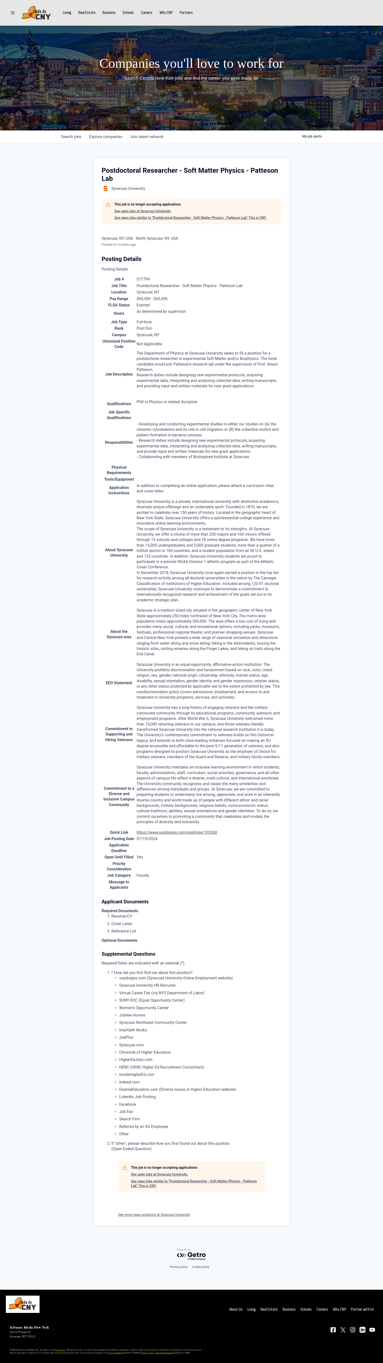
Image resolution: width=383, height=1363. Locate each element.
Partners (186, 13)
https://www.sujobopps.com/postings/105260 (177, 832)
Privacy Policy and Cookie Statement (157, 1353)
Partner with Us (362, 1309)
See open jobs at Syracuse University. (142, 211)
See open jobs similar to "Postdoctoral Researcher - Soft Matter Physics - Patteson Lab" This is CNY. (190, 218)
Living (67, 13)
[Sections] (13, 13)
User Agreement (115, 1353)
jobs (71, 136)
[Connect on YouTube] (372, 1330)
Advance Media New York (29, 1327)
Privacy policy (179, 1267)
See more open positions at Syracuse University (154, 1215)
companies (105, 136)
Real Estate (87, 13)
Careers (147, 13)
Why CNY (166, 13)
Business (109, 13)
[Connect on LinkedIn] (362, 1330)
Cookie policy (200, 1267)
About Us (236, 1309)
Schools (128, 13)
